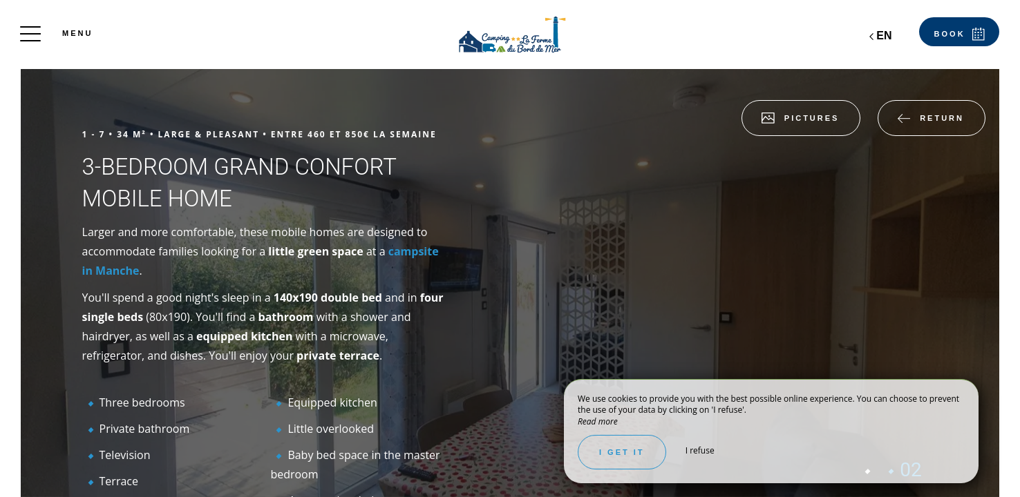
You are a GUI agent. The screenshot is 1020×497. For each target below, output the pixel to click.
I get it (622, 452)
